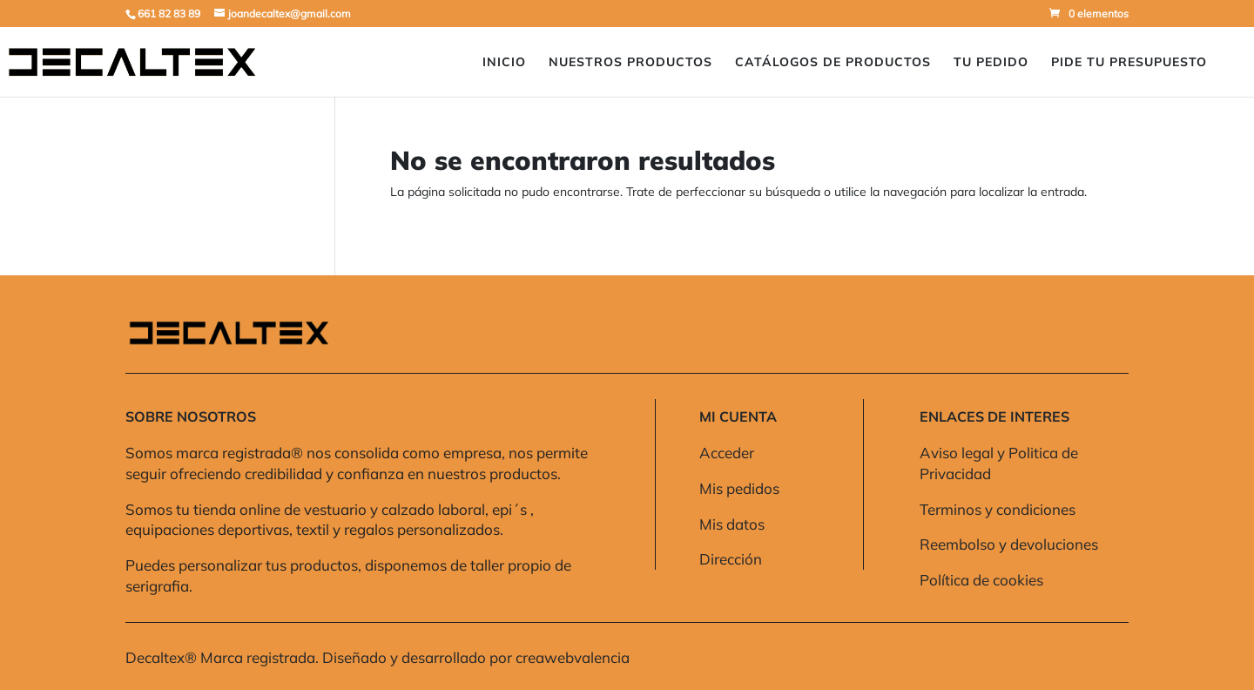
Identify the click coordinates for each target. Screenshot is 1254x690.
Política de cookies (981, 580)
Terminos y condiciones (997, 509)
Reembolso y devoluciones (1009, 544)
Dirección (730, 559)
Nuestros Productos (630, 63)
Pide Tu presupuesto (1129, 63)
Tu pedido (991, 63)
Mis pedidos (739, 488)
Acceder (726, 452)
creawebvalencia (573, 657)
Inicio (504, 63)
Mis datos (732, 524)
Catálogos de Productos (833, 63)
